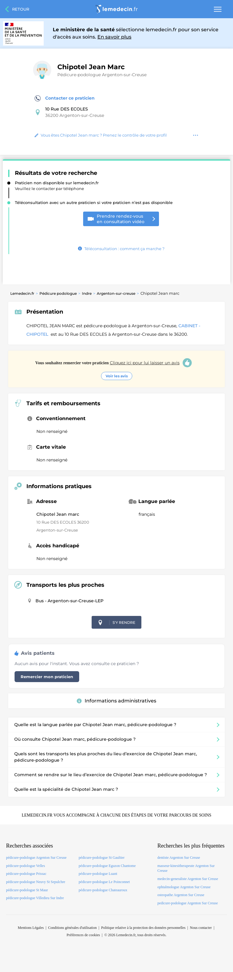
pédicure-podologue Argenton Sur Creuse (36, 857)
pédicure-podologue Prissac (26, 874)
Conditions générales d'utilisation (72, 928)
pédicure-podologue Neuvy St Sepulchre (35, 882)
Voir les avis (117, 376)
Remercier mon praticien (47, 676)
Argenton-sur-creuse (116, 293)
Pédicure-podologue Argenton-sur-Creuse (102, 74)
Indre (87, 293)
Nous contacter (201, 928)
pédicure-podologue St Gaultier (101, 857)
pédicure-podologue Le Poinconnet (104, 882)
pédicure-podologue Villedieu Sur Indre (35, 898)
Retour (20, 9)
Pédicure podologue (58, 293)
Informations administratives (116, 701)
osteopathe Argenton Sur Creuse (180, 895)
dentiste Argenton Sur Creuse (178, 857)
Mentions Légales (31, 928)
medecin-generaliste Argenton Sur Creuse (187, 879)
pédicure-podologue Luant (98, 874)
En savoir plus (114, 37)
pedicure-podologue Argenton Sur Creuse (187, 903)
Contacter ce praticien (65, 98)
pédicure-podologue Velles (25, 866)
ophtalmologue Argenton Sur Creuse (184, 887)
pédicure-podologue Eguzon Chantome (107, 866)
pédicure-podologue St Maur (27, 890)
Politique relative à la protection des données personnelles (143, 928)
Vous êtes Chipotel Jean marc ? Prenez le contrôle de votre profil (101, 135)
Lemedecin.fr (22, 293)
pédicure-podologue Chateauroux (103, 890)
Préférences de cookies (83, 935)
